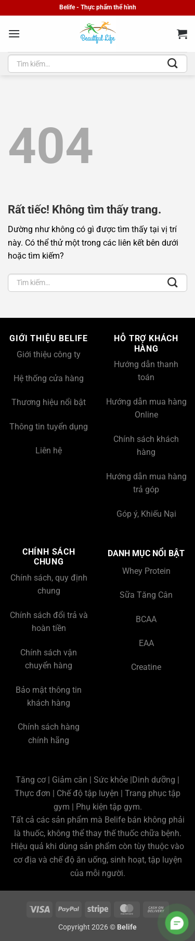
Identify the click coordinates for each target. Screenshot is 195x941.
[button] (14, 33)
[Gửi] (172, 63)
